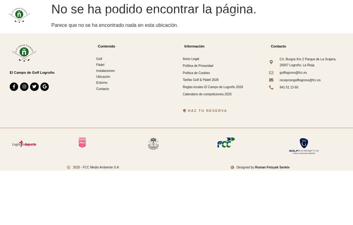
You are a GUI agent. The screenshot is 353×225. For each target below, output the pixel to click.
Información (327, 14)
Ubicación (228, 14)
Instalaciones (190, 14)
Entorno (260, 14)
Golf (134, 14)
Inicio (111, 14)
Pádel (157, 14)
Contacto (292, 14)
